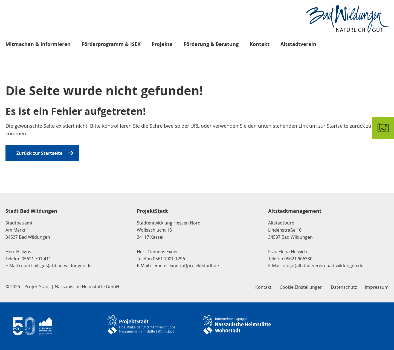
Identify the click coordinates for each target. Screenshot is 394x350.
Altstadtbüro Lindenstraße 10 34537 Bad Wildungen (290, 230)
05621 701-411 (36, 259)
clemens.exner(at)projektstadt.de (184, 265)
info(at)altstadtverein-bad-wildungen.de (322, 265)
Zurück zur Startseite (39, 153)
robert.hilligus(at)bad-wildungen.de (55, 265)
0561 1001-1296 (169, 259)
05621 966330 (298, 259)
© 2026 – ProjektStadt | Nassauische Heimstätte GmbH (62, 287)
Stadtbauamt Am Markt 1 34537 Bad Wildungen (27, 230)
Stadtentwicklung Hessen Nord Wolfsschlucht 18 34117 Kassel (169, 230)
